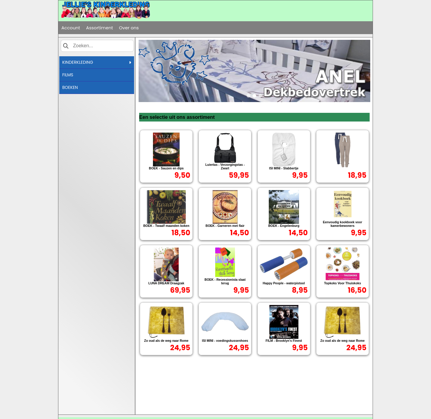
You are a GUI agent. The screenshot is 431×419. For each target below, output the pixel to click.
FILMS (67, 75)
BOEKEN (70, 87)
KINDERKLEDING (96, 62)
